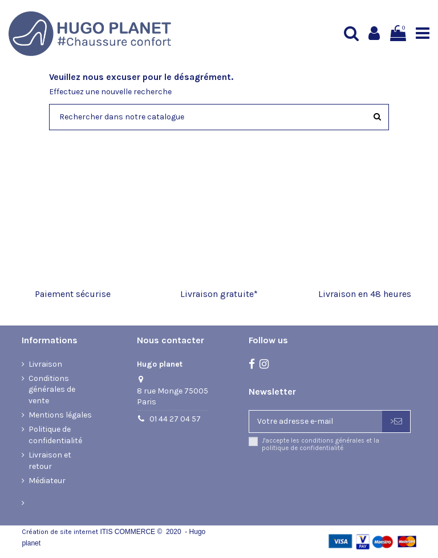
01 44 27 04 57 (175, 419)
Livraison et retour (50, 460)
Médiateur (47, 480)
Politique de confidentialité (55, 434)
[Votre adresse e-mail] (315, 421)
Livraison (45, 364)
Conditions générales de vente (52, 390)
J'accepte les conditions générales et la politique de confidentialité (320, 444)
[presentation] (344, 482)
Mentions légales (60, 415)
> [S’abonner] (396, 421)
